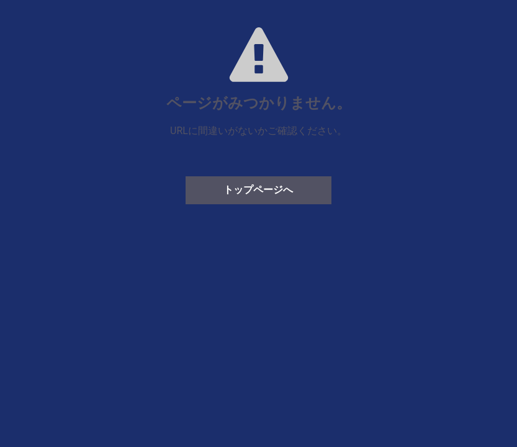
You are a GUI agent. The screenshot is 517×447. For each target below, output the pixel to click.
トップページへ (258, 190)
